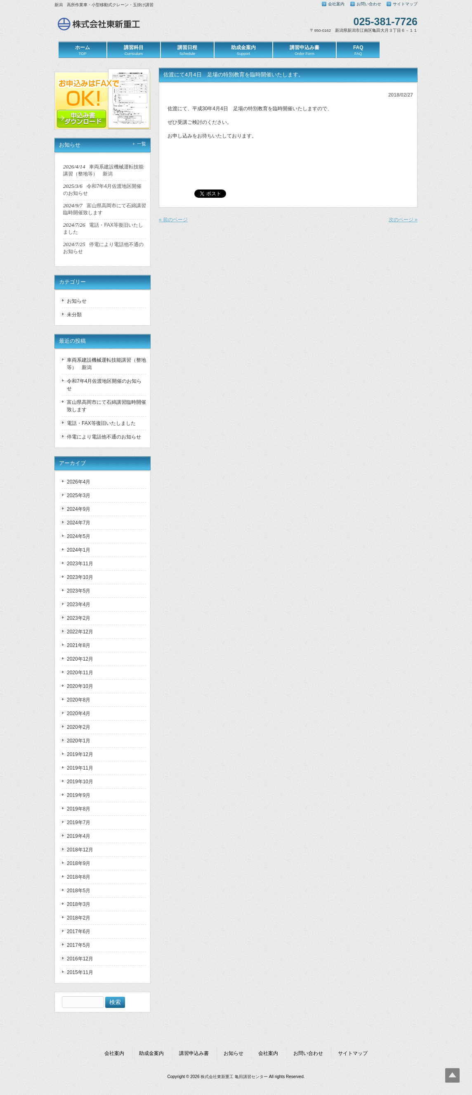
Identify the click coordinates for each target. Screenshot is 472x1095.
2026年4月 (78, 482)
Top (452, 1075)
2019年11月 (80, 768)
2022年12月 (80, 632)
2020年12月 (80, 659)
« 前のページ (173, 220)
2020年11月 (80, 672)
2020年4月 (78, 713)
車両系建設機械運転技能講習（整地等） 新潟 (106, 363)
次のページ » (403, 220)
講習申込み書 (194, 1053)
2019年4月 (78, 836)
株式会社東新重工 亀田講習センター (234, 1076)
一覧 (141, 143)
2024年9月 (78, 509)
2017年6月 (78, 931)
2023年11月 (80, 563)
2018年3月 (78, 904)
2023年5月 (78, 591)
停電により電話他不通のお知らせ (104, 437)
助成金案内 (151, 1053)
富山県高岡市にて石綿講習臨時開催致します (106, 405)
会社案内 (336, 4)
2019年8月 (78, 809)
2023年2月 (78, 618)
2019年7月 (78, 822)
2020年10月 (80, 686)
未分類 (74, 315)
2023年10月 (80, 577)
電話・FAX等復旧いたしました (101, 423)
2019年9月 (78, 795)
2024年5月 (78, 536)
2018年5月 (78, 891)
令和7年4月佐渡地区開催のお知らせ (104, 384)
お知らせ (77, 301)
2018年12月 (80, 850)
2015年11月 (80, 972)
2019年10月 (80, 782)
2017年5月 (78, 945)
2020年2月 (78, 727)
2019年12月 (80, 754)
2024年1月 (78, 550)
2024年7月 (78, 523)
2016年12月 (80, 959)
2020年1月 (78, 741)
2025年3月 (78, 495)
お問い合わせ (368, 4)
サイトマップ (405, 4)
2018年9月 (78, 863)
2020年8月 (78, 700)
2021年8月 (78, 645)
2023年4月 (78, 604)
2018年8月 (78, 877)
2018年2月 (78, 918)
